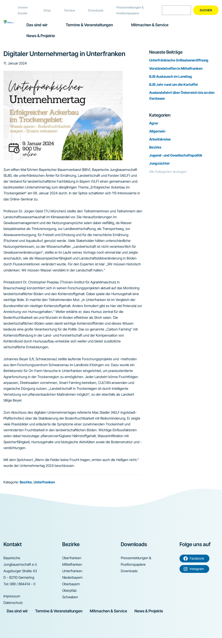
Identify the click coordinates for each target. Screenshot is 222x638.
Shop (47, 10)
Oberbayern (71, 584)
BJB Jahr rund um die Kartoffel (173, 84)
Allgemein (157, 131)
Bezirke (26, 482)
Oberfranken (71, 558)
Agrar (153, 123)
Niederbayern (72, 577)
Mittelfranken (72, 564)
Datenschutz (13, 602)
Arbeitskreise (160, 139)
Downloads (95, 10)
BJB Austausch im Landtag (170, 76)
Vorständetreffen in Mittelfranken (175, 68)
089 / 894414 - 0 (22, 584)
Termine (69, 10)
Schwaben (70, 597)
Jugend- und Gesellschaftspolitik (175, 155)
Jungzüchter (159, 163)
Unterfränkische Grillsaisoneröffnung (178, 60)
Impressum (11, 596)
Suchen (206, 10)
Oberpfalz (69, 590)
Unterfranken (44, 482)
